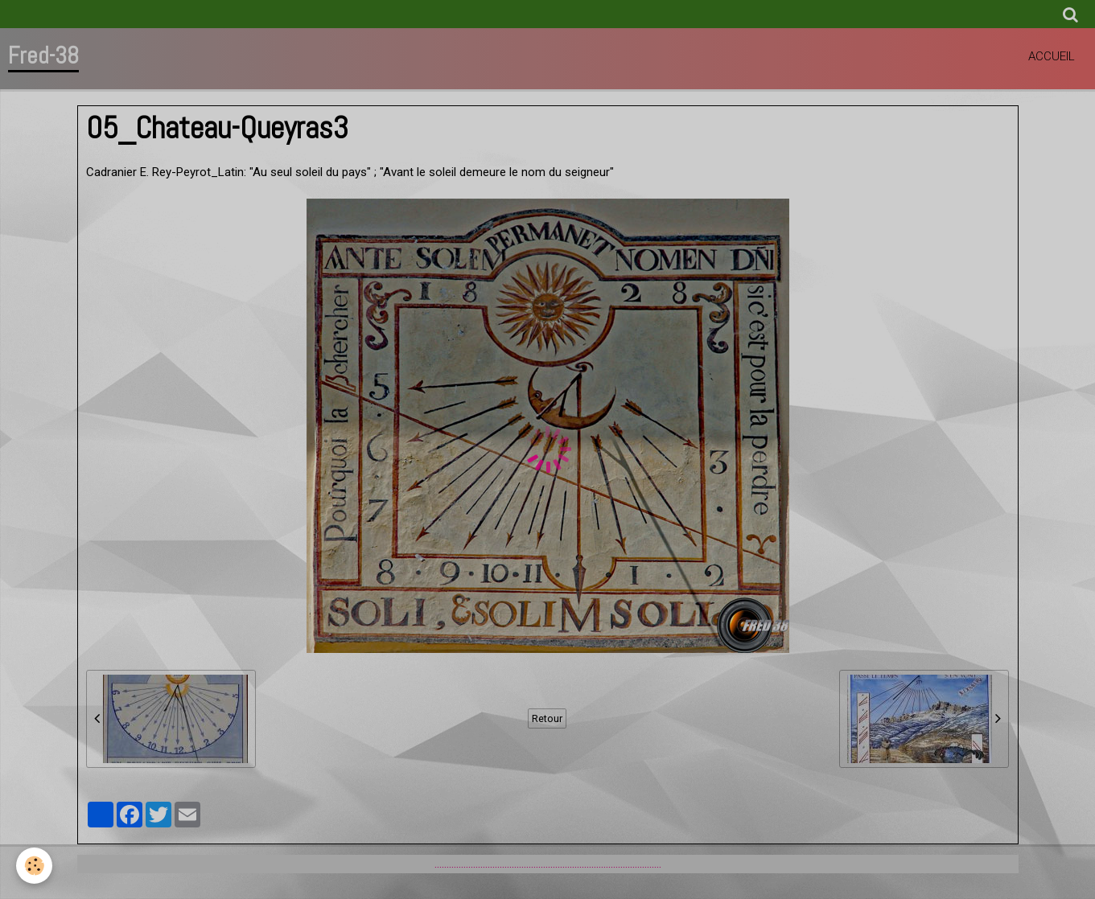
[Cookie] (34, 866)
